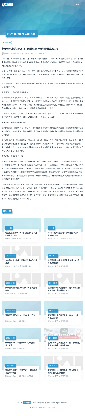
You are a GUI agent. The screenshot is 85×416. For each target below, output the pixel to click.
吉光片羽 (52, 407)
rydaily (7, 53)
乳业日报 (7, 4)
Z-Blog (40, 407)
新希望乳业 (7, 42)
